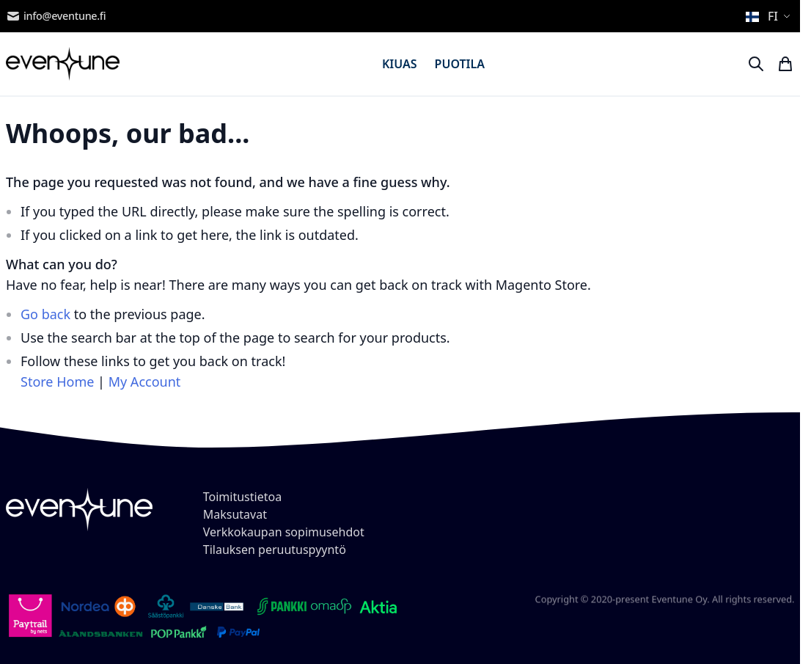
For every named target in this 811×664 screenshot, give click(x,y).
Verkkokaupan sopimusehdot (283, 532)
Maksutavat (235, 514)
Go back (45, 314)
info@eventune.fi (56, 16)
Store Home (57, 381)
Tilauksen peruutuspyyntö (274, 549)
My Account (145, 381)
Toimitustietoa (242, 497)
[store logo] (63, 64)
